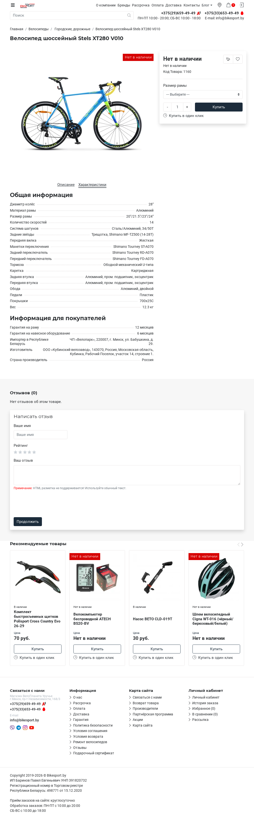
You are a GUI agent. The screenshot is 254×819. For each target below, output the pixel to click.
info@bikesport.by (230, 18)
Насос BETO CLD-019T (152, 619)
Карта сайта (143, 726)
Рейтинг (21, 445)
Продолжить (28, 521)
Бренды (125, 5)
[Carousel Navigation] (240, 544)
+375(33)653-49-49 (25, 710)
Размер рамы (175, 85)
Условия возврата (88, 737)
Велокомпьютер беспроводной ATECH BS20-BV (92, 619)
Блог (207, 5)
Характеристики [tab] (92, 184)
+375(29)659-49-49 (25, 704)
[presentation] (51, 503)
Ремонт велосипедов (90, 742)
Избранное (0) (203, 709)
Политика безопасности (93, 726)
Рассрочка (142, 5)
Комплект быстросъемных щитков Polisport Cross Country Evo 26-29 (37, 619)
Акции (138, 720)
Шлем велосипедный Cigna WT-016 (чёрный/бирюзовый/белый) (212, 619)
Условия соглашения (90, 731)
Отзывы (80, 748)
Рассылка (200, 720)
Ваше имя (22, 426)
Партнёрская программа (153, 714)
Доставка (175, 5)
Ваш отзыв (23, 460)
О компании (107, 5)
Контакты (193, 5)
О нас (77, 698)
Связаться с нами (147, 698)
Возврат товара (146, 703)
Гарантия (81, 720)
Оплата (159, 5)
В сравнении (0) (205, 714)
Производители (145, 709)
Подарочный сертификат (93, 754)
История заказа (205, 703)
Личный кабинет (206, 698)
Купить (219, 107)
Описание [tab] (66, 184)
